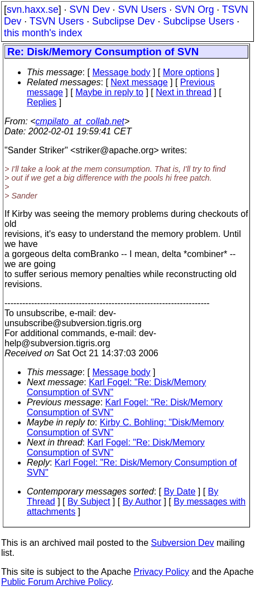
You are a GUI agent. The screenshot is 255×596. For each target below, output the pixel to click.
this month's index (43, 32)
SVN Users (142, 9)
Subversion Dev (182, 542)
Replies (41, 102)
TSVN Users (57, 21)
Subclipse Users (198, 21)
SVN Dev (89, 9)
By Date (179, 491)
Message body (121, 72)
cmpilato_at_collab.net (80, 121)
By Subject (89, 501)
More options (189, 72)
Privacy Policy (161, 571)
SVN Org (194, 9)
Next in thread (183, 92)
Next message (138, 82)
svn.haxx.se (33, 9)
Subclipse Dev (123, 21)
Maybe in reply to (109, 92)
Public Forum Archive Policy (56, 582)
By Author (142, 501)
